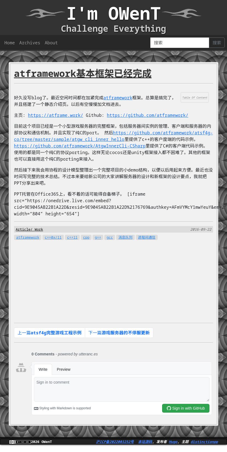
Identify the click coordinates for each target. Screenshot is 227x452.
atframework (117, 98)
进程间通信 (147, 237)
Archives (29, 43)
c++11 (72, 237)
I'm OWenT (113, 13)
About (51, 43)
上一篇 (50, 333)
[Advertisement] (109, 278)
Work (39, 229)
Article (23, 229)
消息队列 (125, 237)
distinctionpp (204, 441)
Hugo (173, 441)
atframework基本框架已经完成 (83, 73)
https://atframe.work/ (55, 115)
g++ (98, 237)
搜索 (216, 43)
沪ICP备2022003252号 (115, 441)
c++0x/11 (53, 237)
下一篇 (119, 333)
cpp (86, 237)
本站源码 (145, 441)
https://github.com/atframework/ (147, 115)
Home (9, 43)
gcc (110, 237)
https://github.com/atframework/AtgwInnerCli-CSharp (79, 146)
